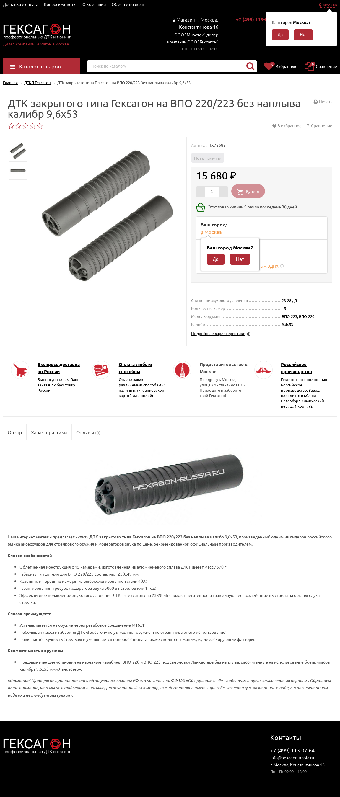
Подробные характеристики (218, 333)
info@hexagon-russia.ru (292, 757)
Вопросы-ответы (60, 4)
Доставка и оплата (20, 4)
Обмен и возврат (128, 4)
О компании (94, 4)
